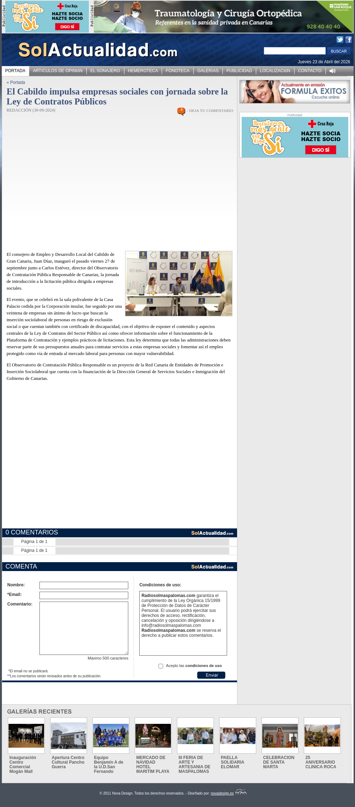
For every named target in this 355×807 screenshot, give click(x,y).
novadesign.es (229, 793)
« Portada (16, 82)
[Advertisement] (68, 460)
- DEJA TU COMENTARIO (210, 110)
